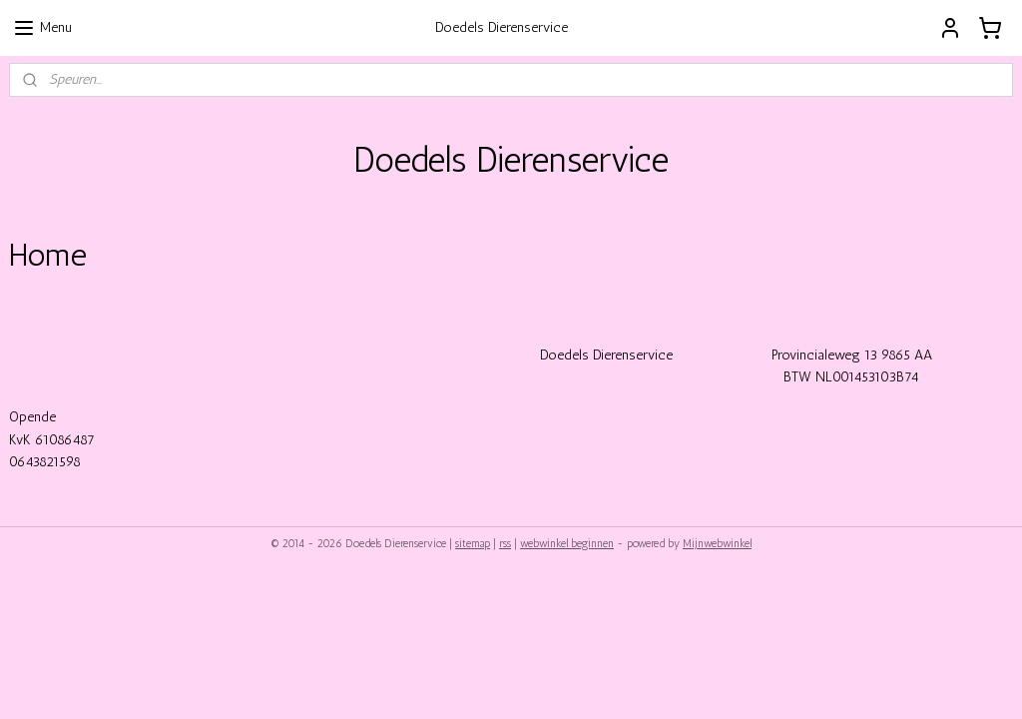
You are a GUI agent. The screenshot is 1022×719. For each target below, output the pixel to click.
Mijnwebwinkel (717, 543)
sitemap (472, 543)
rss (505, 543)
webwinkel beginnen (567, 543)
